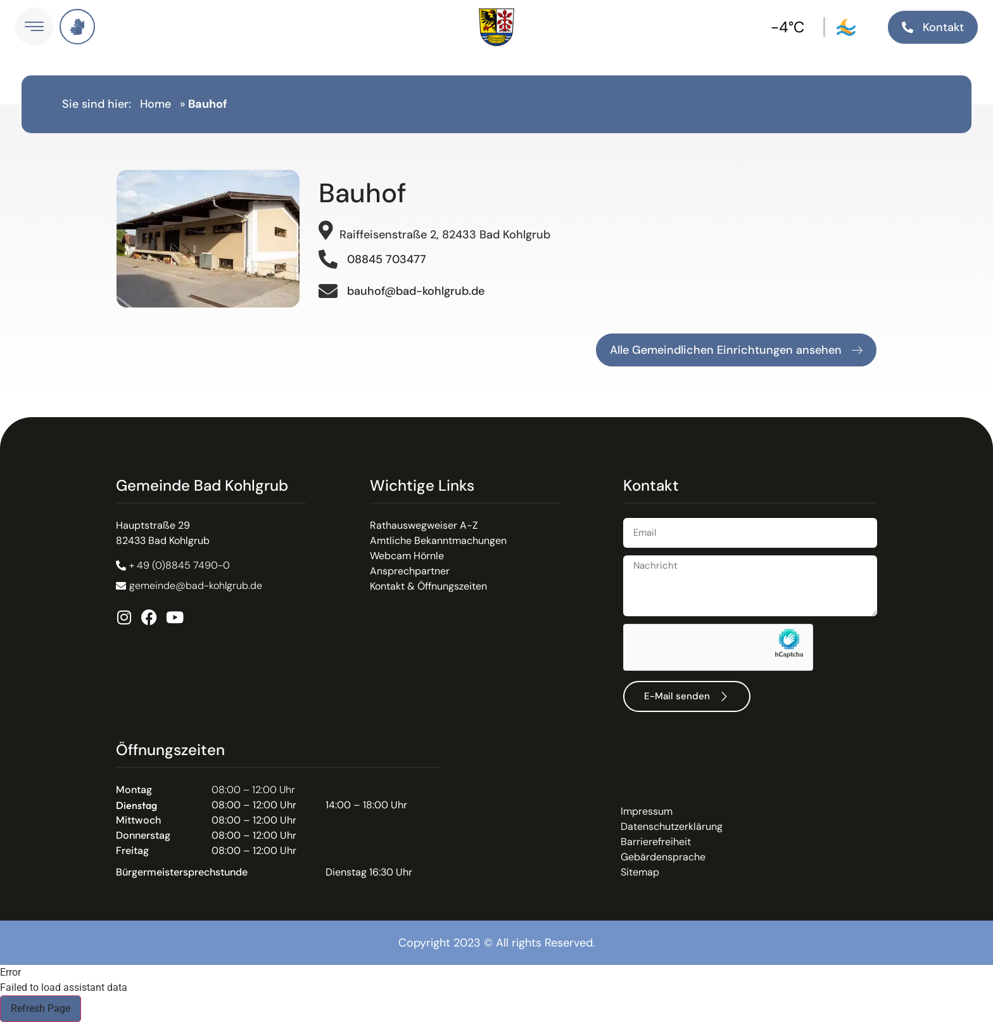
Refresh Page (40, 1008)
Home (155, 104)
